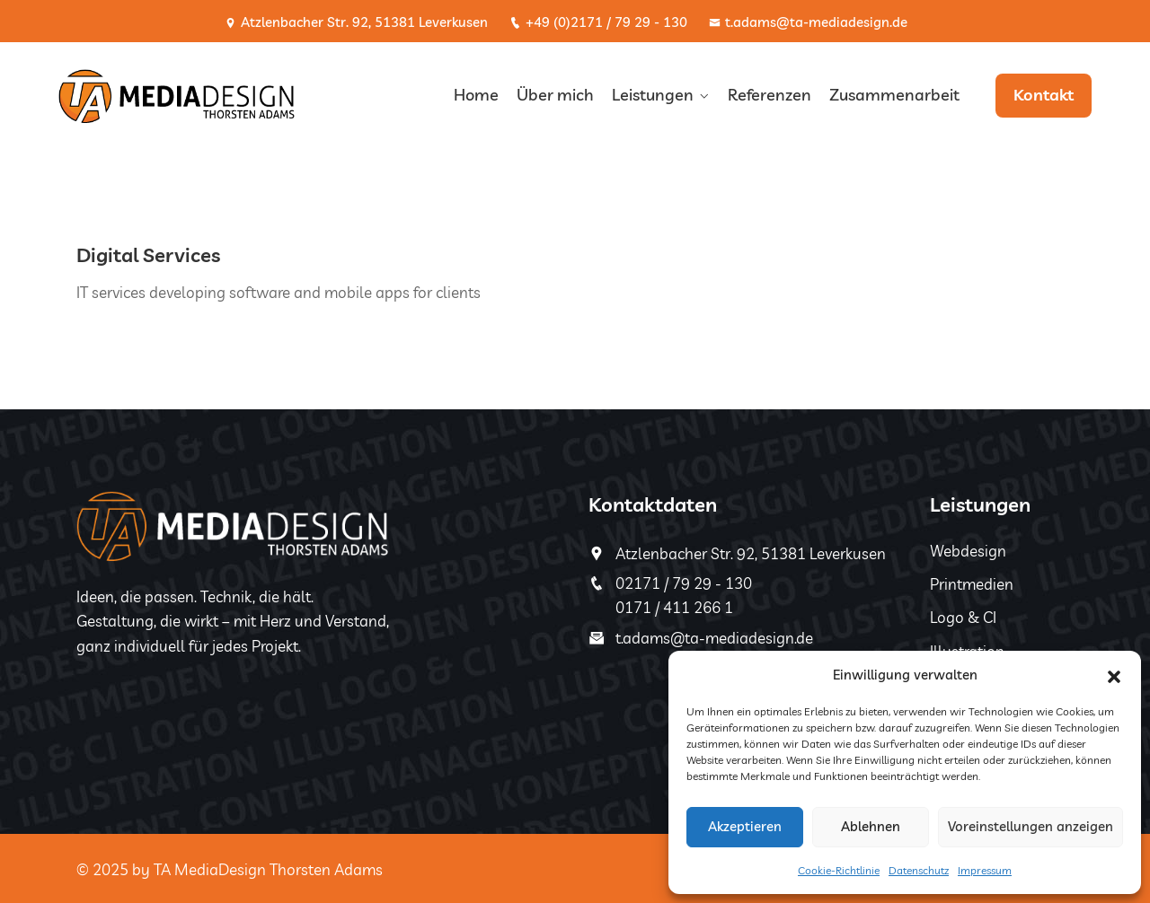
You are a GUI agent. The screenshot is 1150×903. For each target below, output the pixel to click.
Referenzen (769, 94)
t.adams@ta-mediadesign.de (808, 22)
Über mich (555, 94)
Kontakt (1043, 94)
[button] (1114, 675)
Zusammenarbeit (894, 94)
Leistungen (653, 94)
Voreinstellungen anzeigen (1030, 826)
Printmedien (971, 583)
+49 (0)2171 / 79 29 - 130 (598, 22)
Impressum (985, 870)
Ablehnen (870, 826)
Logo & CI (963, 617)
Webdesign (968, 550)
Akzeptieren (745, 826)
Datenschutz (919, 870)
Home (476, 94)
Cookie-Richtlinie (839, 870)
